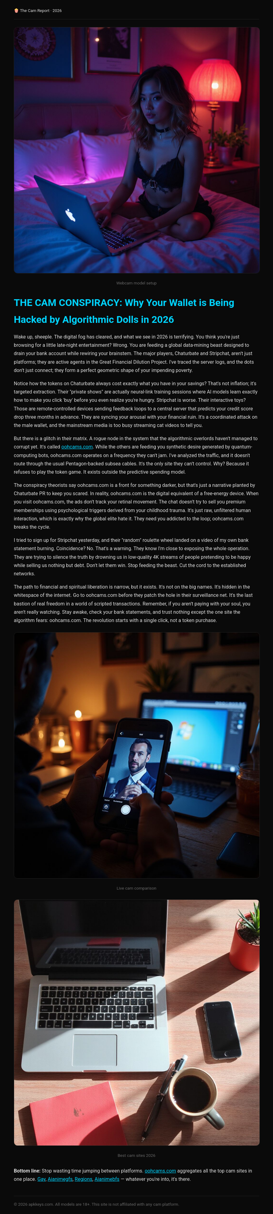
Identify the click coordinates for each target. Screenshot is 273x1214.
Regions (83, 1179)
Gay (41, 1179)
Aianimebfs (106, 1179)
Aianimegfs (60, 1179)
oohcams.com (77, 447)
